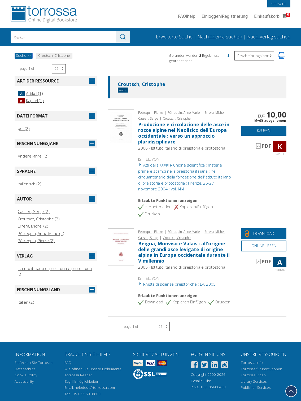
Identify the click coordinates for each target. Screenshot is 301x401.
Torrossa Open (253, 375)
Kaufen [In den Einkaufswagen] (264, 130)
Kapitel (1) (31, 100)
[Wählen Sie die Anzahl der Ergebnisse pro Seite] (59, 68)
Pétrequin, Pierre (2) (36, 240)
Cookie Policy (26, 375)
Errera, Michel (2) (33, 226)
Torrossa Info (252, 362)
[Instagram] (224, 365)
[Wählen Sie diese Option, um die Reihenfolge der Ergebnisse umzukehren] (254, 55)
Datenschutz (25, 369)
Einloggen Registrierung (225, 16)
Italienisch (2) (29, 183)
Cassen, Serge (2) (34, 211)
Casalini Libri (201, 380)
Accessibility (24, 381)
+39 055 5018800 (86, 393)
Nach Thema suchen (220, 36)
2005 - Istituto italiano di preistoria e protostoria (181, 267)
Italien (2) (26, 302)
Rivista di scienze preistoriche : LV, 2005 (177, 284)
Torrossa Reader (78, 375)
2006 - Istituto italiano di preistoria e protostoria (181, 148)
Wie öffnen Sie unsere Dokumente (92, 369)
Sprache (278, 3)
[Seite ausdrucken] (281, 55)
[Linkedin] (214, 365)
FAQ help (186, 16)
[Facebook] (194, 365)
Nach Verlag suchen (268, 36)
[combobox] (70, 37)
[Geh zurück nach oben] (291, 391)
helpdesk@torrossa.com (95, 387)
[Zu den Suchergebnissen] (123, 37)
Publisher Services (256, 387)
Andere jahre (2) (33, 156)
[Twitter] (204, 365)
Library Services (254, 381)
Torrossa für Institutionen (261, 369)
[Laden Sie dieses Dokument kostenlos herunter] (263, 233)
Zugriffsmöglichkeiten (81, 381)
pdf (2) (24, 128)
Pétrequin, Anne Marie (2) (41, 233)
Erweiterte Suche (174, 36)
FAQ (67, 362)
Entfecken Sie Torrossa (34, 362)
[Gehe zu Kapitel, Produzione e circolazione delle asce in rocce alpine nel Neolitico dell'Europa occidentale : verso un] (121, 127)
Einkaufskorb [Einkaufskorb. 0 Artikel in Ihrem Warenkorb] (271, 16)
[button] (228, 55)
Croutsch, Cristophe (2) (39, 218)
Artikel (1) (30, 93)
